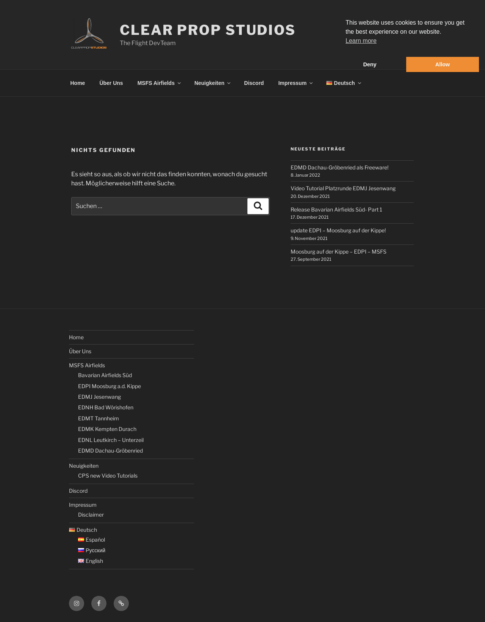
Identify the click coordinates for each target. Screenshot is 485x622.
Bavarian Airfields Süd (105, 375)
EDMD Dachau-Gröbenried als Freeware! (339, 167)
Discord (254, 83)
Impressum (296, 83)
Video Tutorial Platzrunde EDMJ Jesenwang (343, 188)
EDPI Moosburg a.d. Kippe (109, 386)
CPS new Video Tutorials (108, 475)
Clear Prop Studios (208, 30)
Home (77, 83)
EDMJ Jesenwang (99, 396)
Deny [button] (369, 64)
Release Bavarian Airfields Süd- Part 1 (336, 209)
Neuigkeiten (213, 83)
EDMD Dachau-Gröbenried (110, 450)
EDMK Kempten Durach (107, 429)
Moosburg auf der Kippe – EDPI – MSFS (338, 251)
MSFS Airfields (160, 83)
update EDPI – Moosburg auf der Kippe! (338, 230)
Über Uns (111, 83)
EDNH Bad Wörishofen (105, 407)
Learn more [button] (361, 41)
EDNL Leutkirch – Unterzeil (111, 440)
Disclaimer (91, 514)
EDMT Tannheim (98, 418)
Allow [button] (442, 64)
